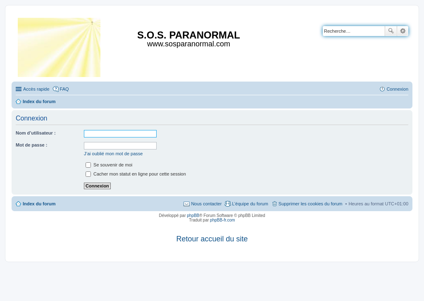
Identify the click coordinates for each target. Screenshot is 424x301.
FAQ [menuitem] (64, 89)
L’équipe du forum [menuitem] (250, 203)
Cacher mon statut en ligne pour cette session (136, 173)
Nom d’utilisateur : (36, 132)
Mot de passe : (31, 144)
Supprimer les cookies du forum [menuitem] (311, 203)
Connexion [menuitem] (397, 89)
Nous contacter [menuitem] (206, 203)
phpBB (193, 215)
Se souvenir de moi (109, 164)
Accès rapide (36, 89)
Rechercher (391, 31)
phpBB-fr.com (222, 220)
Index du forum (39, 203)
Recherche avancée (402, 31)
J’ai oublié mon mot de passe (113, 153)
